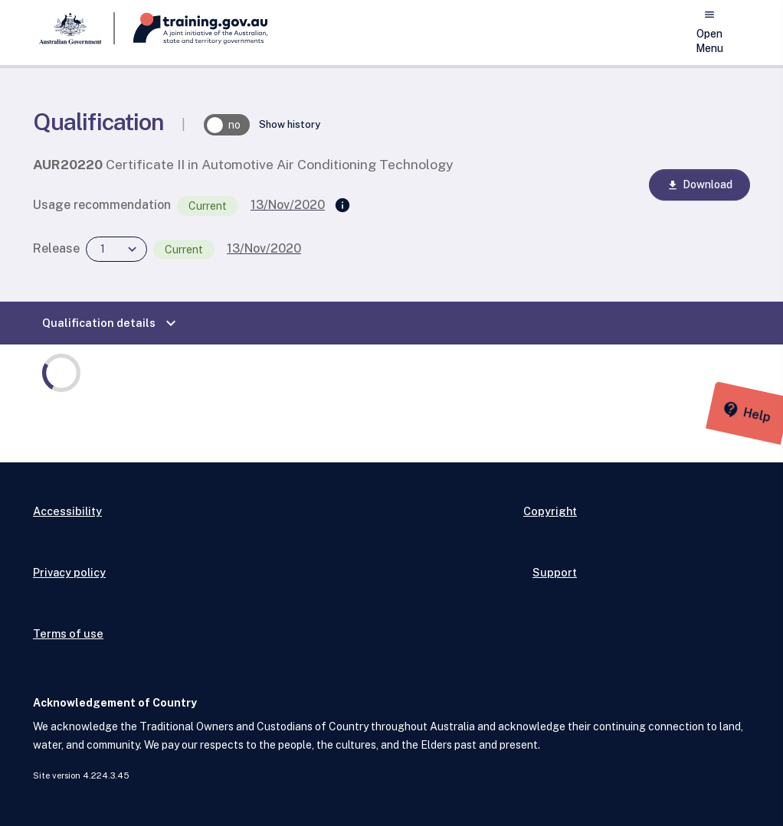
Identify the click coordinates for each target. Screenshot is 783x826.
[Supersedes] (342, 206)
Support (554, 572)
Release (56, 248)
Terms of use (68, 633)
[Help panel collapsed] (766, 413)
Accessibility (67, 510)
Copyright (550, 510)
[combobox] (116, 249)
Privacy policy (69, 572)
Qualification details (111, 323)
